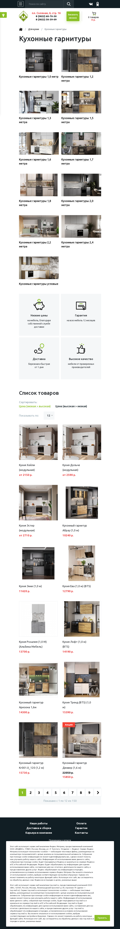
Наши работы (39, 823)
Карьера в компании (38, 832)
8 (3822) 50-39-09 (46, 19)
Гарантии (81, 828)
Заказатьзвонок (73, 16)
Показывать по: (29, 415)
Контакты (81, 832)
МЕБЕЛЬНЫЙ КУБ (26, 16)
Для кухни (33, 29)
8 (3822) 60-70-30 (46, 16)
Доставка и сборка (38, 828)
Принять (102, 918)
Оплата (81, 823)
